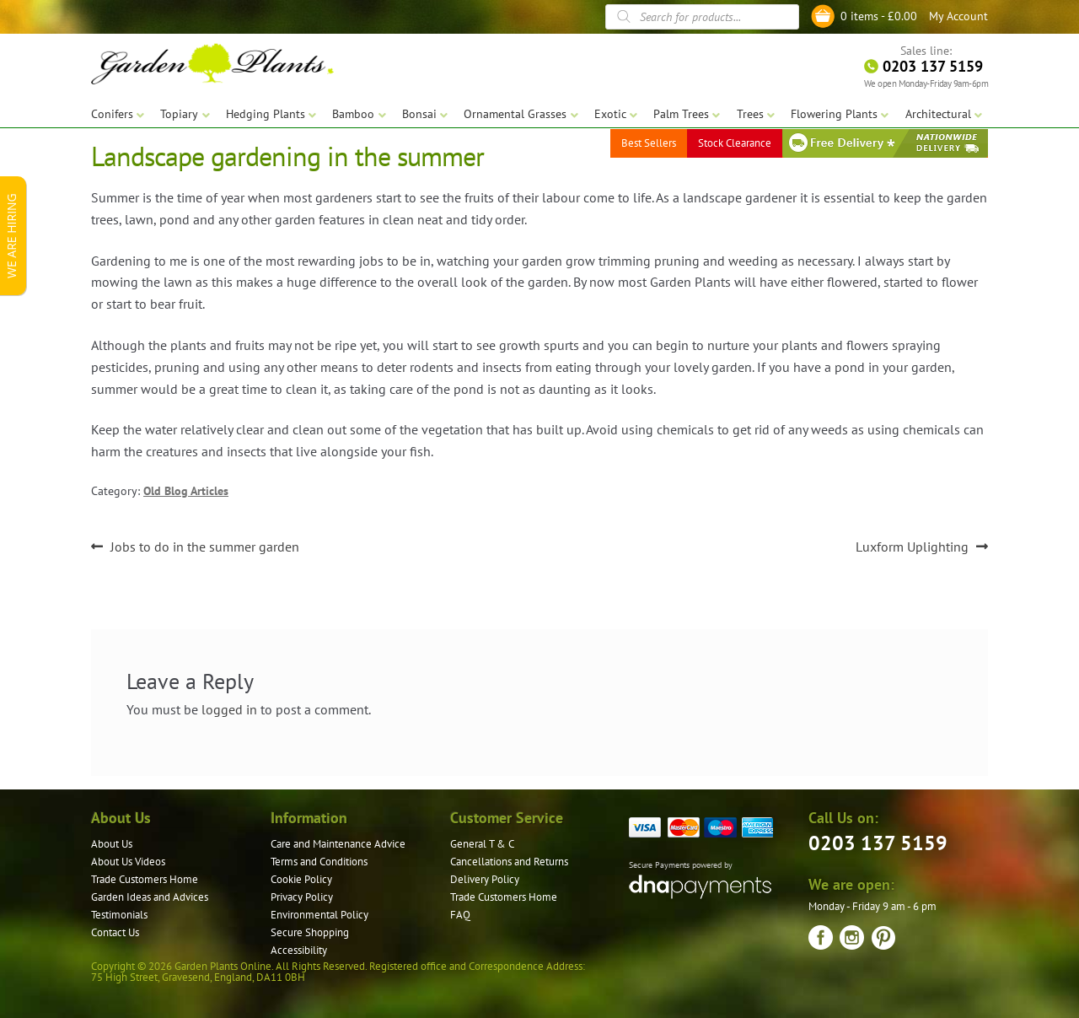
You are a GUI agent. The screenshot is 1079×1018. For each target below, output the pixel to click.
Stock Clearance (734, 143)
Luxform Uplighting (912, 547)
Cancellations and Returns (509, 861)
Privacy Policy (302, 897)
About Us (111, 844)
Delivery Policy (484, 879)
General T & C (482, 844)
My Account (958, 16)
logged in (229, 709)
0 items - (878, 16)
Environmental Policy (319, 915)
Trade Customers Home (144, 879)
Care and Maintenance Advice (338, 844)
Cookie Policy (301, 879)
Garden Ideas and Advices (149, 897)
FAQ (460, 915)
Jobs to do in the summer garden (204, 547)
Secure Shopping (310, 932)
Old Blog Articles (185, 490)
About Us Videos (128, 861)
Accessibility (299, 950)
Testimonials (119, 915)
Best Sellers (648, 143)
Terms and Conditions (319, 861)
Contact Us (115, 932)
